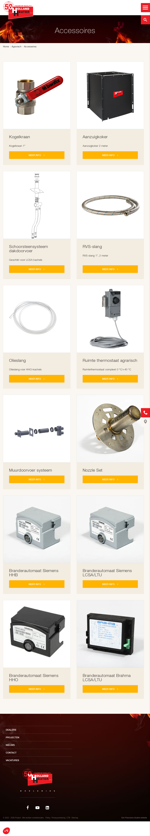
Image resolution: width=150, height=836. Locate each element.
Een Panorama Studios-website (134, 818)
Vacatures (12, 760)
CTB (68, 818)
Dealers (11, 730)
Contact (11, 752)
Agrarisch (16, 46)
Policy (48, 818)
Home (6, 46)
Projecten (12, 737)
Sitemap (74, 818)
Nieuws (10, 745)
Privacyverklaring (58, 818)
